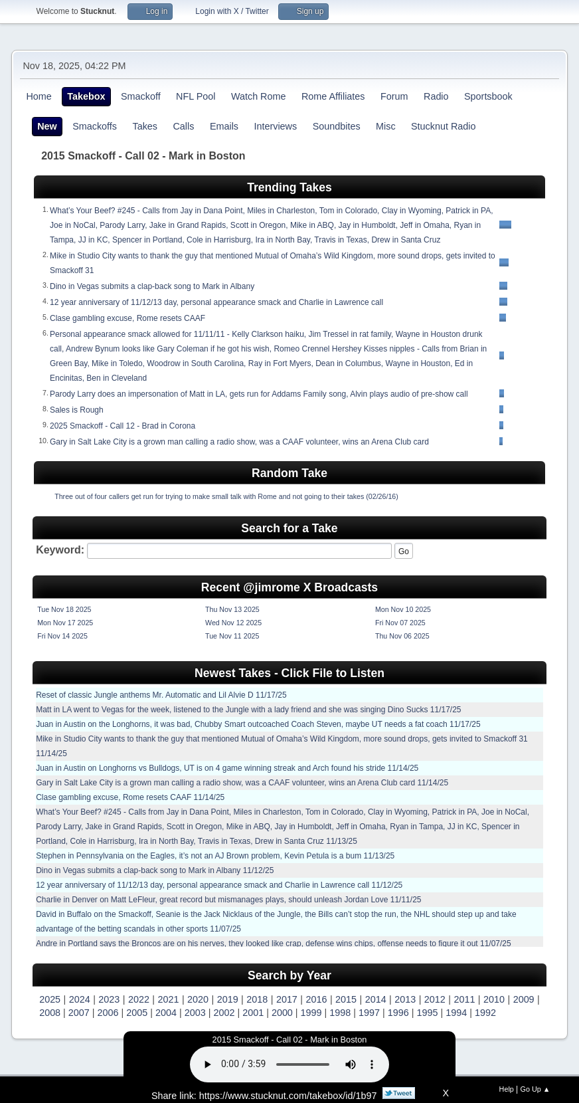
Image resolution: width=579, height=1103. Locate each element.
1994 (456, 1012)
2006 (108, 1012)
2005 (136, 1012)
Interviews (275, 126)
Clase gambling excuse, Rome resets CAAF (127, 318)
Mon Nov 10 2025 (403, 609)
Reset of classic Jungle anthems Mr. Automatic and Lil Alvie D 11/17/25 (161, 695)
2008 (49, 1012)
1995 (427, 1012)
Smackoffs (94, 126)
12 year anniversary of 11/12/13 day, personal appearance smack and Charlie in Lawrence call (216, 302)
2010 (494, 999)
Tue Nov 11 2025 (232, 636)
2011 (464, 999)
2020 (197, 999)
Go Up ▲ (535, 1089)
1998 (340, 1012)
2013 (405, 999)
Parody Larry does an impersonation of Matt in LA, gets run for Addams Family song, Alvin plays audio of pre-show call (259, 394)
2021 (168, 999)
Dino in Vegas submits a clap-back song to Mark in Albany (152, 286)
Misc (386, 126)
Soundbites (337, 126)
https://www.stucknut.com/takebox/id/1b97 (288, 1095)
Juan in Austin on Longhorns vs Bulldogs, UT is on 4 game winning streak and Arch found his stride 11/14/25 (227, 768)
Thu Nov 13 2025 (232, 609)
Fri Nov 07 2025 (400, 623)
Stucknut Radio (443, 126)
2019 (227, 999)
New (47, 126)
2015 (346, 999)
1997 (369, 1012)
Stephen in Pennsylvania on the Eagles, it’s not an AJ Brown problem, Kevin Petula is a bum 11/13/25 (215, 855)
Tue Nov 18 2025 (64, 609)
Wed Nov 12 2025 (233, 623)
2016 (316, 999)
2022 (138, 999)
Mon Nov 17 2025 (65, 623)
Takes (144, 126)
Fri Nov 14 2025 (62, 636)
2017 (286, 999)
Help (506, 1089)
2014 (375, 999)
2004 (166, 1012)
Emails (224, 126)
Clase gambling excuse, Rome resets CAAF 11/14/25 (130, 797)
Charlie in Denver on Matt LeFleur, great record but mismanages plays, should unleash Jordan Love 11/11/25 (228, 899)
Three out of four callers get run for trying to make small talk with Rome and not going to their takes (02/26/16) (226, 496)
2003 (195, 1012)
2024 (79, 999)
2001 (253, 1012)
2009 (524, 999)
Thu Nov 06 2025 (402, 636)
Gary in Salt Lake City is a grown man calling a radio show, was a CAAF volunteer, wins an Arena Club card (239, 442)
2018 (257, 999)
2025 (49, 999)
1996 (398, 1012)
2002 (223, 1012)
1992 (485, 1012)
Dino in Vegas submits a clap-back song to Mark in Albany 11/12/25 (155, 870)
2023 (109, 999)
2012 (435, 999)
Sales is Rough (77, 410)
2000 (282, 1012)
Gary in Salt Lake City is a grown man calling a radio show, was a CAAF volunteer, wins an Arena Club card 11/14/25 (242, 782)
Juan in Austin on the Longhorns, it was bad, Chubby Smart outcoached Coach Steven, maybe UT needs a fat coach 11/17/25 (258, 724)
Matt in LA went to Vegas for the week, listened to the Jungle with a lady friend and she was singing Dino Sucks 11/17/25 (248, 709)
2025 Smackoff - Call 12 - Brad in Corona (122, 426)
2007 (79, 1012)
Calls (183, 126)
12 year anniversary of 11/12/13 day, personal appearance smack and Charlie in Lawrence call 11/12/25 (219, 885)
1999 (311, 1012)
